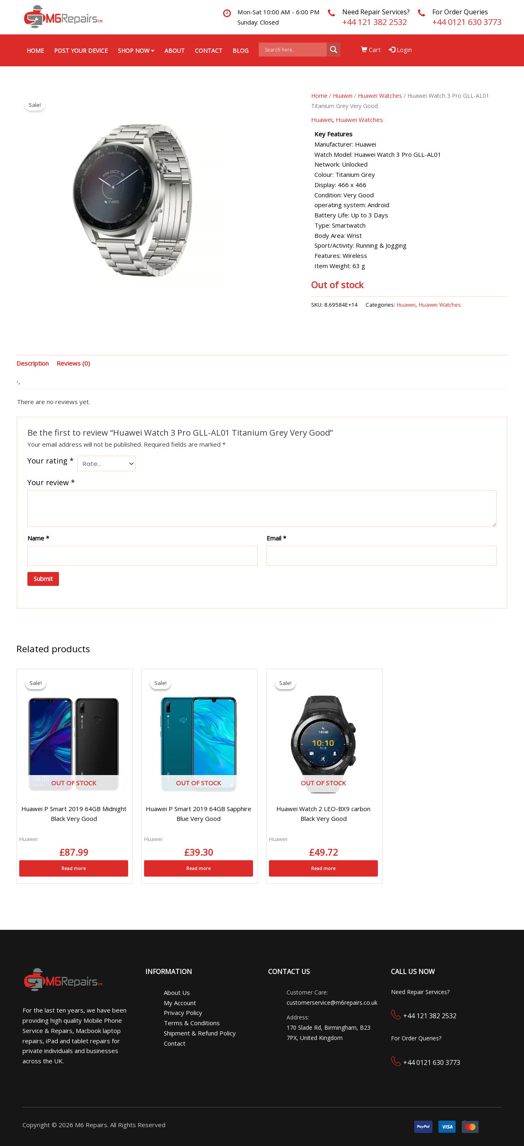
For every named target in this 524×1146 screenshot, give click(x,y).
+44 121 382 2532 (374, 21)
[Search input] (295, 50)
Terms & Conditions (192, 1023)
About (175, 50)
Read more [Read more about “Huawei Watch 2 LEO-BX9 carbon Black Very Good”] (323, 868)
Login (400, 49)
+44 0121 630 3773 (466, 21)
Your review (51, 482)
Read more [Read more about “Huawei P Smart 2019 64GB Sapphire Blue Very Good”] (198, 868)
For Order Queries (460, 11)
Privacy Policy (183, 1012)
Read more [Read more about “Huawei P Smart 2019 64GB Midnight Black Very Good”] (73, 868)
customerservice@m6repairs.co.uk (332, 1002)
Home (35, 50)
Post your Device (81, 50)
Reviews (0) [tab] (73, 363)
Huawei (342, 95)
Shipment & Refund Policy (200, 1033)
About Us (177, 992)
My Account (180, 1003)
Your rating (50, 461)
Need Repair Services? (376, 11)
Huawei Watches (380, 95)
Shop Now (136, 50)
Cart (371, 49)
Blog (240, 50)
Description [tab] (32, 363)
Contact (208, 50)
